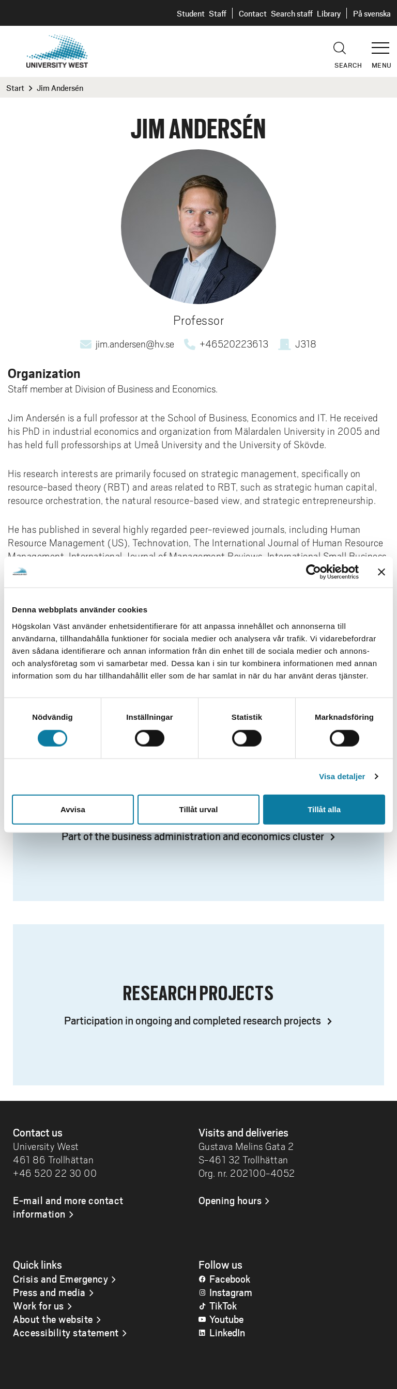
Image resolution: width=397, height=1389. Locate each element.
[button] (384, 43)
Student (191, 13)
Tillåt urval (198, 808)
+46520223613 (234, 344)
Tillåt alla (324, 808)
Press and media (49, 1292)
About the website (53, 1318)
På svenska (372, 13)
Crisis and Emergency (60, 1278)
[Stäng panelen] (381, 572)
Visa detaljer (342, 776)
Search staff (292, 13)
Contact (253, 13)
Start (15, 87)
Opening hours (230, 1200)
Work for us (38, 1305)
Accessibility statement (66, 1332)
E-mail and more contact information (68, 1206)
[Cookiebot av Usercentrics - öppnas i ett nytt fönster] (313, 572)
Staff (217, 13)
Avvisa (72, 808)
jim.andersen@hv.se (135, 344)
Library (329, 13)
